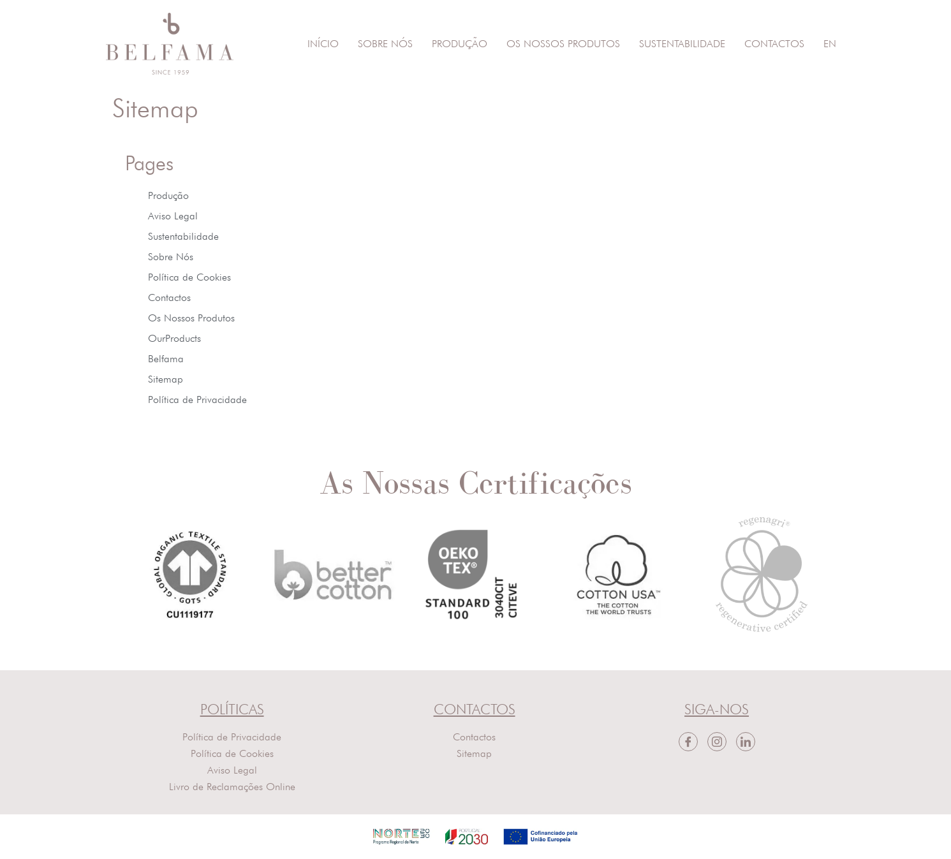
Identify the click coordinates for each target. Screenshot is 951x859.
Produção (459, 44)
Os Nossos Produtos (563, 44)
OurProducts (174, 338)
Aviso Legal (173, 216)
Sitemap (165, 379)
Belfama (166, 359)
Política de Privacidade (197, 399)
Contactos (774, 44)
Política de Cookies (189, 277)
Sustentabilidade (682, 44)
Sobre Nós (385, 44)
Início (323, 44)
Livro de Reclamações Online (232, 787)
